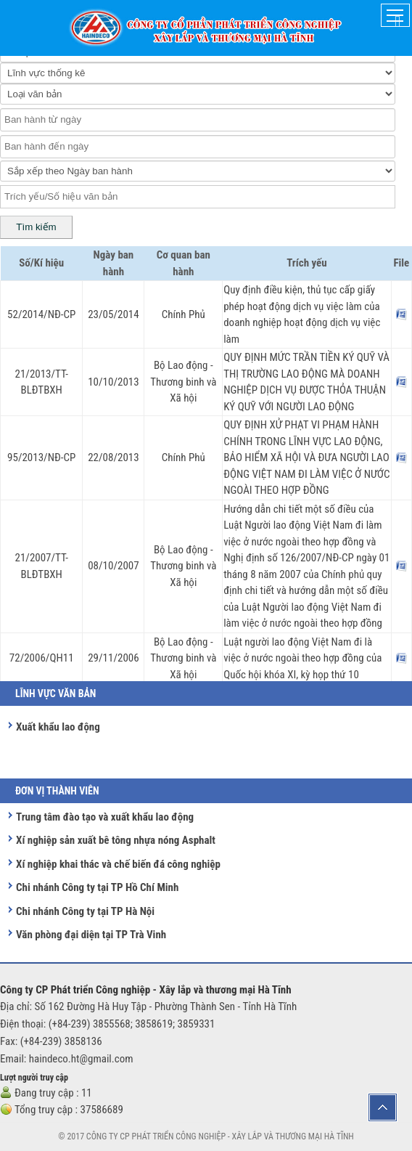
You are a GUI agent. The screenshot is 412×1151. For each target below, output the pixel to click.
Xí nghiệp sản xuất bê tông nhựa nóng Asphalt (115, 840)
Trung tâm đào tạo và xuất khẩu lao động (105, 816)
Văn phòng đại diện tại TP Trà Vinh (91, 934)
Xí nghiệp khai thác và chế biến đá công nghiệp (118, 864)
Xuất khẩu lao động (58, 726)
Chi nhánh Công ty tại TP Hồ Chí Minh (97, 887)
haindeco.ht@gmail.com (81, 1058)
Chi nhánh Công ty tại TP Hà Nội (85, 911)
